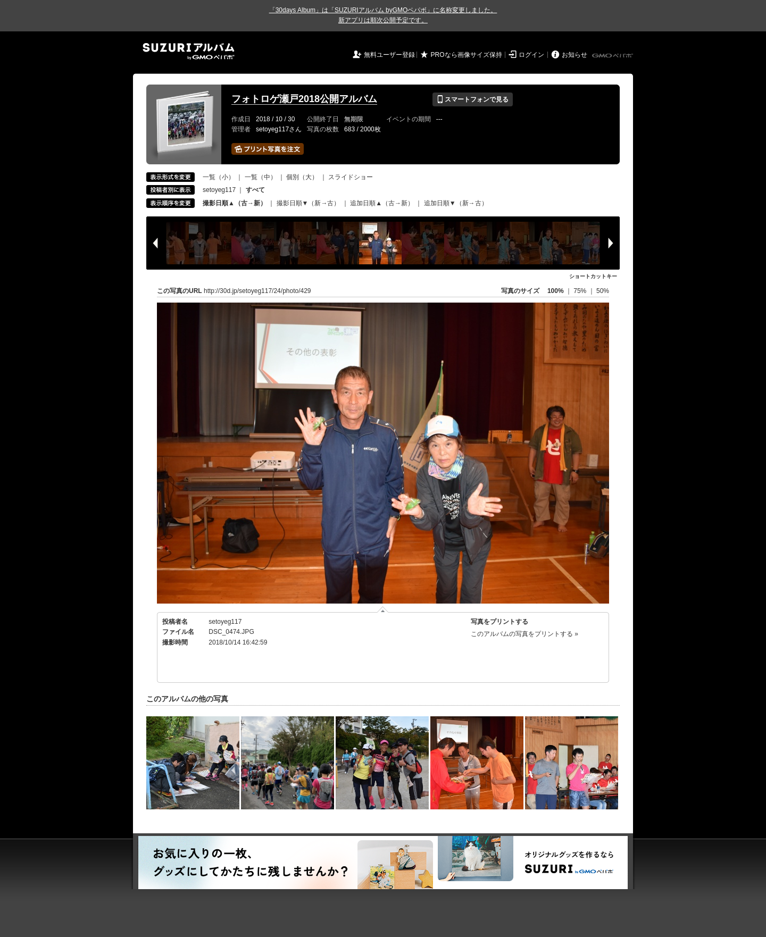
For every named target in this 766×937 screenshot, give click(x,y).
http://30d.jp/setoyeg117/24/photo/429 (257, 291)
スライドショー (350, 177)
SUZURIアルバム (188, 51)
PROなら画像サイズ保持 (466, 54)
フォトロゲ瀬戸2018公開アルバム (304, 99)
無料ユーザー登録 (389, 54)
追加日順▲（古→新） (382, 203)
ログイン (531, 54)
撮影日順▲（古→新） (235, 203)
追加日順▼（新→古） (456, 203)
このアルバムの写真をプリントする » (524, 634)
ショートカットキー (593, 276)
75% (580, 291)
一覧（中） (261, 177)
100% (555, 291)
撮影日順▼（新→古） (308, 203)
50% (602, 291)
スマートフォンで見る (473, 99)
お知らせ (574, 54)
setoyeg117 (219, 190)
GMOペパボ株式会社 (613, 56)
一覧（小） (219, 177)
